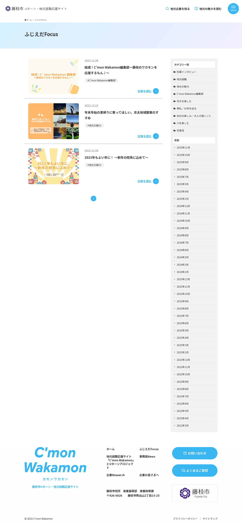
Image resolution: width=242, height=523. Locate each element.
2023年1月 (183, 352)
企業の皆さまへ (149, 475)
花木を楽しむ (184, 101)
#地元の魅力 (94, 125)
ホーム (110, 449)
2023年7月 (183, 316)
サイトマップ (210, 518)
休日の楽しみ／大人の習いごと (194, 116)
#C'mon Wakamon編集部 (101, 80)
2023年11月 (183, 286)
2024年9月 (183, 228)
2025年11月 (183, 147)
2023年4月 (183, 337)
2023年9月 (183, 301)
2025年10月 (183, 155)
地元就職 (182, 79)
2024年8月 (183, 235)
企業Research (115, 475)
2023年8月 (183, 308)
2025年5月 (183, 184)
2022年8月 (183, 389)
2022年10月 (183, 374)
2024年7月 (183, 242)
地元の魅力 (183, 86)
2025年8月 (183, 169)
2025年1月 (183, 199)
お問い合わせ (197, 453)
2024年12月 (183, 206)
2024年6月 (183, 250)
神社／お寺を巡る (186, 108)
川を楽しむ (183, 123)
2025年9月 (183, 162)
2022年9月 (183, 381)
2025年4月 (183, 191)
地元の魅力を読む (210, 9)
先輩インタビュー (186, 72)
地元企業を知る (180, 9)
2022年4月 (183, 418)
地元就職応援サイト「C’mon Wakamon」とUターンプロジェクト (120, 461)
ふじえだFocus (149, 449)
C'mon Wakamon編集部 (190, 94)
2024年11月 (183, 213)
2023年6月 (183, 323)
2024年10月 (183, 220)
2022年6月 (183, 403)
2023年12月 (183, 279)
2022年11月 (183, 367)
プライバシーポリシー (185, 518)
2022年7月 (183, 396)
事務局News (147, 456)
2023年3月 (183, 345)
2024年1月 (183, 272)
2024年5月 (183, 257)
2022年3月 (183, 425)
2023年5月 (183, 330)
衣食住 (180, 130)
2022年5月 (183, 411)
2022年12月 (183, 360)
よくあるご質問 (197, 470)
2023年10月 (183, 294)
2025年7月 (183, 177)
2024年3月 (183, 264)
